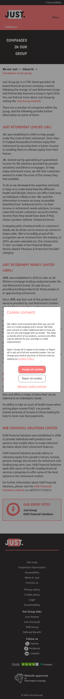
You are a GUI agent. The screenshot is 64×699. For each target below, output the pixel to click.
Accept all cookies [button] (32, 369)
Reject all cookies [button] (32, 378)
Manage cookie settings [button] (32, 386)
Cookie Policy (26, 358)
